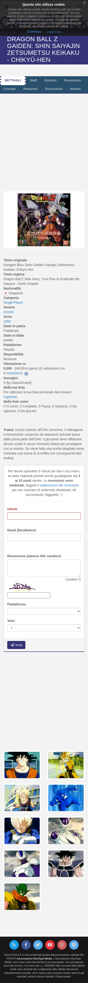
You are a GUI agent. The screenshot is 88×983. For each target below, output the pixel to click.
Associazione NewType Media (34, 958)
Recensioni (72, 80)
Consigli (10, 89)
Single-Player (13, 302)
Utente (12, 509)
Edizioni (51, 80)
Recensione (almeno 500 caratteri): (34, 556)
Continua (34, 31)
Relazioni (30, 89)
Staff (33, 80)
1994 (7, 321)
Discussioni (54, 89)
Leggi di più (54, 31)
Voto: (11, 621)
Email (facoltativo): (22, 530)
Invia (16, 645)
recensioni (13, 373)
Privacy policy (62, 976)
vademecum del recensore (59, 485)
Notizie (75, 89)
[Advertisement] (44, 141)
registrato (10, 397)
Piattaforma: (17, 604)
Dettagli (13, 80)
